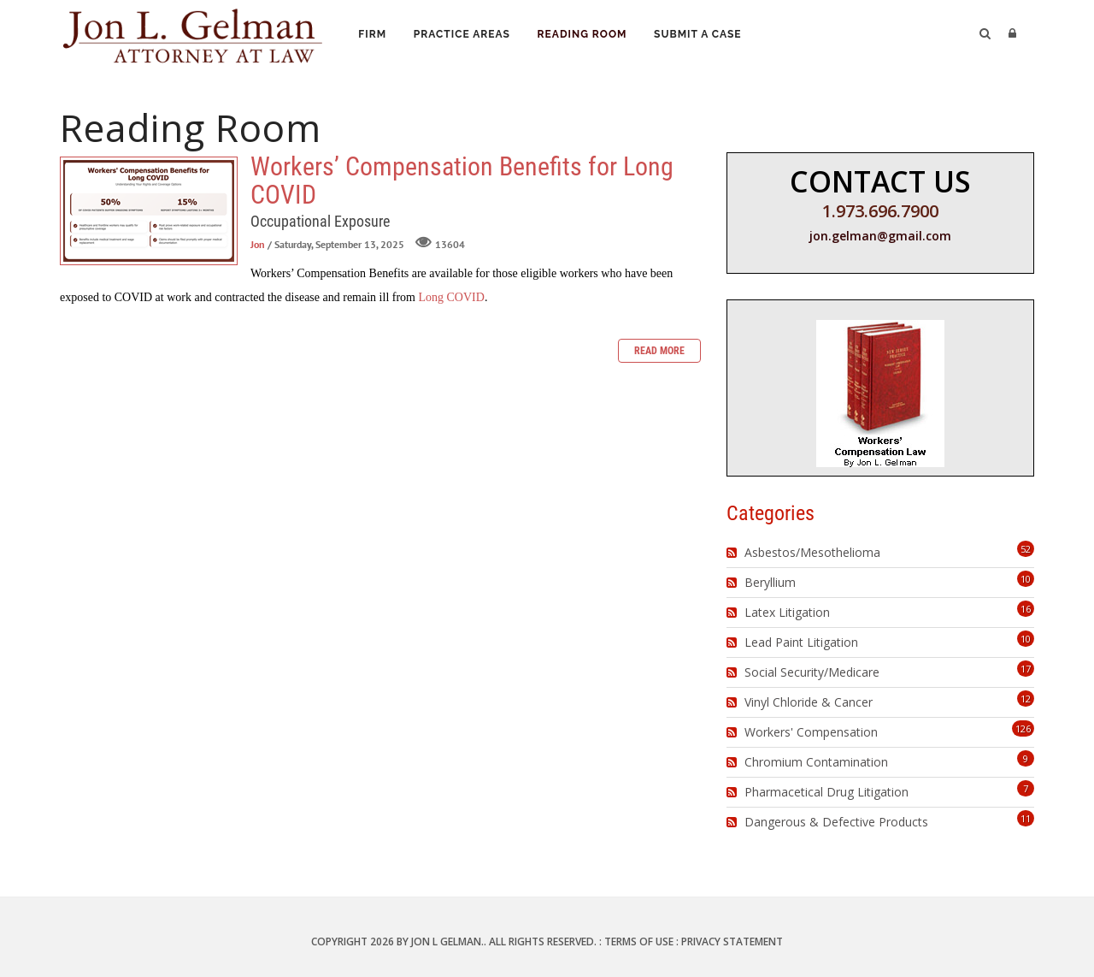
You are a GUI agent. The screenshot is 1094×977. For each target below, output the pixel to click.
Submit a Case (703, 35)
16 (1025, 608)
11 (1025, 818)
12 (1025, 698)
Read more (659, 351)
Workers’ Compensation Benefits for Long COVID (149, 210)
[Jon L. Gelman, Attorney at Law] (192, 33)
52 (1025, 548)
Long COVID (451, 297)
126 (1023, 728)
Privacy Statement (732, 941)
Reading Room (586, 35)
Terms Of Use (638, 941)
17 (1025, 668)
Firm (373, 35)
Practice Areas (464, 35)
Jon (257, 244)
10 (1025, 578)
